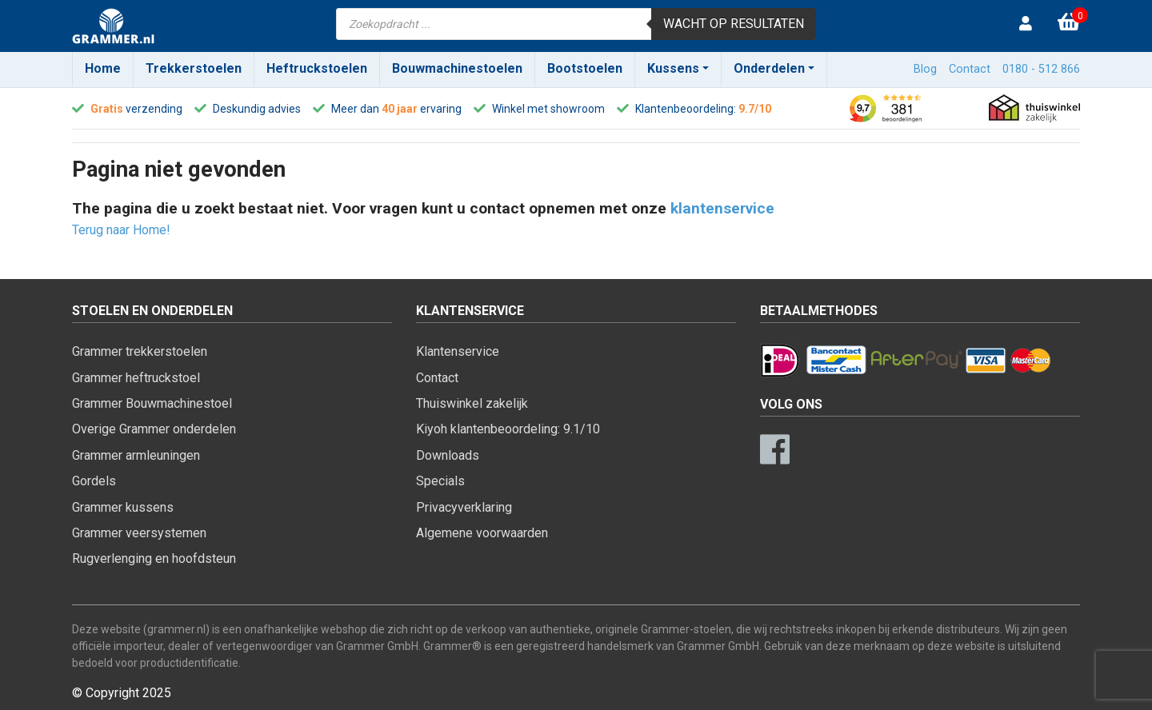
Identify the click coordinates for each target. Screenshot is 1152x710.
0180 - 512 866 (1041, 69)
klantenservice (722, 208)
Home (103, 68)
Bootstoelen (584, 68)
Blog (925, 69)
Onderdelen (769, 68)
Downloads (447, 455)
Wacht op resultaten (733, 23)
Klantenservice (457, 351)
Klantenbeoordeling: (685, 108)
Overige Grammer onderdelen (154, 429)
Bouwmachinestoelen (457, 68)
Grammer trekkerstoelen (139, 351)
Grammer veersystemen (139, 532)
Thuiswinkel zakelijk (472, 403)
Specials (440, 481)
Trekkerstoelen (194, 68)
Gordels (94, 481)
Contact (969, 69)
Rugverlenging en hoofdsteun (154, 558)
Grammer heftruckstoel (136, 377)
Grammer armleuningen (136, 455)
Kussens (673, 68)
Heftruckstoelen (316, 68)
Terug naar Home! (121, 229)
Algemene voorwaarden (482, 532)
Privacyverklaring (464, 507)
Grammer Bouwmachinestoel (152, 403)
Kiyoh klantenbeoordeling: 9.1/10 (508, 429)
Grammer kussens (123, 507)
